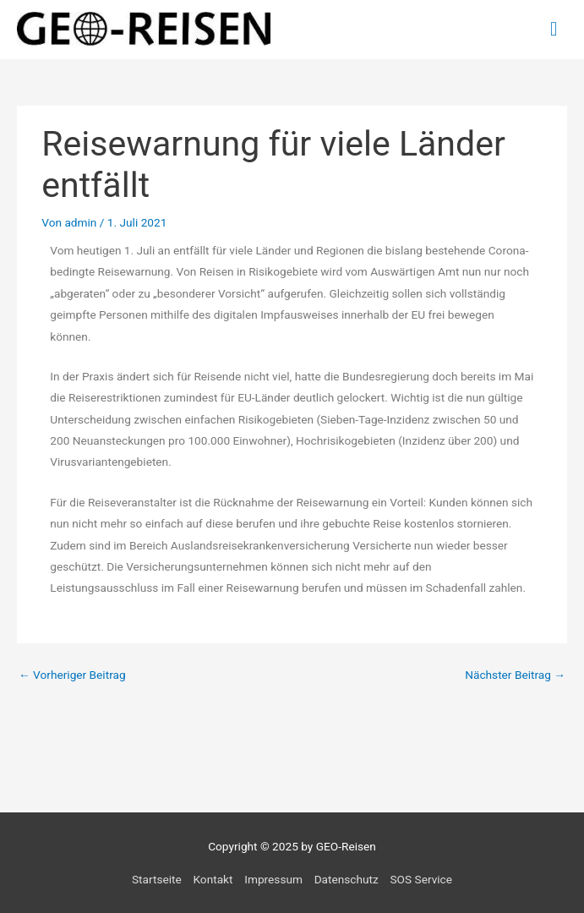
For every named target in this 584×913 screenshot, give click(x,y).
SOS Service (421, 879)
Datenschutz (346, 879)
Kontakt (212, 879)
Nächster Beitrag (515, 674)
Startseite (157, 879)
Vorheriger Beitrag (72, 674)
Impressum (273, 879)
